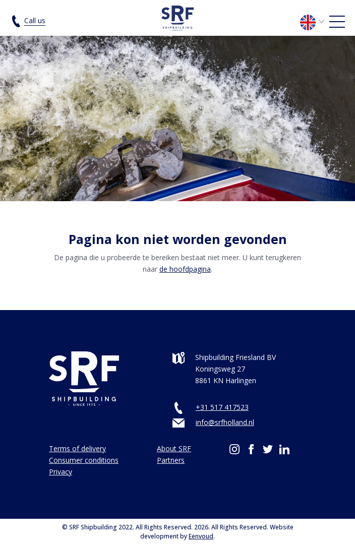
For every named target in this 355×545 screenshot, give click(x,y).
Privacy (60, 471)
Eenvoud (201, 536)
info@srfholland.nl (225, 422)
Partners (171, 460)
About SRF (174, 448)
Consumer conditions (84, 460)
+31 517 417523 (222, 407)
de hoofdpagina (185, 269)
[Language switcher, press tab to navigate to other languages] (314, 21)
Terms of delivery (77, 448)
